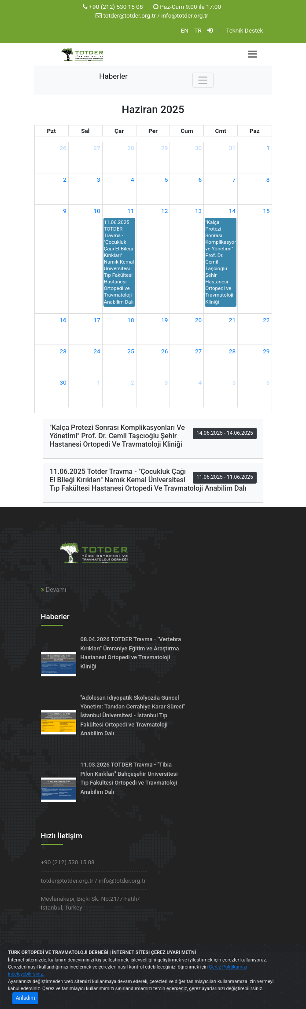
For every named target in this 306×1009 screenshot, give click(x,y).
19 (164, 319)
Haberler (113, 76)
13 (198, 210)
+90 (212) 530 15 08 (116, 6)
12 (164, 210)
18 (130, 319)
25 (130, 351)
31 (232, 147)
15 (266, 210)
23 (63, 351)
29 (164, 147)
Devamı (53, 589)
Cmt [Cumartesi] (220, 130)
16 (63, 319)
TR (198, 30)
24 (96, 351)
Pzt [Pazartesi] (51, 130)
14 (232, 210)
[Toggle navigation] (203, 80)
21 (232, 319)
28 (130, 147)
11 (130, 210)
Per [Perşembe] (153, 130)
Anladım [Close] (25, 998)
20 (198, 319)
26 (63, 147)
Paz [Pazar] (255, 130)
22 (266, 319)
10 (96, 210)
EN (184, 30)
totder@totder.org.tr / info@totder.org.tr (155, 15)
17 (96, 319)
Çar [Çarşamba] (119, 130)
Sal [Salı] (85, 130)
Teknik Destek (244, 30)
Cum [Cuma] (187, 130)
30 (198, 147)
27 (96, 147)
